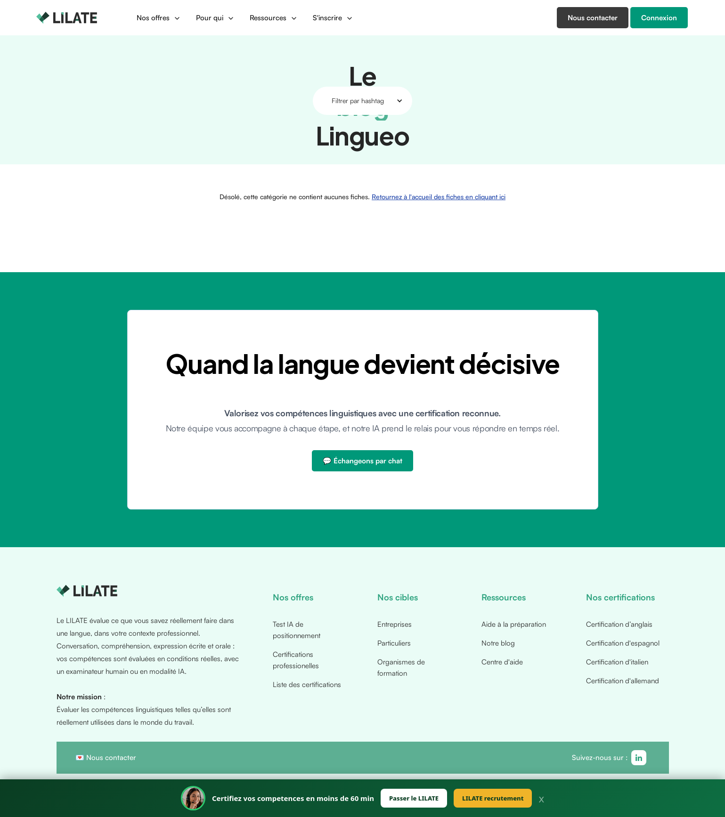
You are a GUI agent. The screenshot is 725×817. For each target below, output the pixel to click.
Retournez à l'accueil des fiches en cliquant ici (438, 197)
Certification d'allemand (622, 680)
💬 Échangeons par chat (362, 460)
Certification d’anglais (619, 624)
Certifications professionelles (296, 660)
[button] (158, 18)
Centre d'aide (502, 661)
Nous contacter (111, 757)
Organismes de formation (401, 667)
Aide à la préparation (513, 624)
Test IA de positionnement (296, 630)
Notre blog (498, 643)
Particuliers (394, 643)
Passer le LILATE (414, 798)
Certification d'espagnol (623, 643)
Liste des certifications (307, 684)
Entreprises (394, 624)
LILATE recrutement (492, 798)
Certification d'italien (617, 661)
